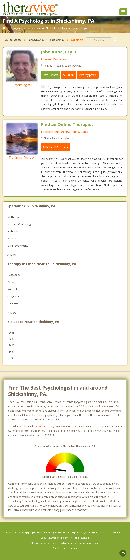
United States (12, 39)
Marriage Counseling (19, 224)
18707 (10, 358)
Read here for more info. (65, 548)
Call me (68, 74)
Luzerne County (45, 426)
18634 (10, 339)
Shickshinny (57, 39)
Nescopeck (13, 275)
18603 (10, 345)
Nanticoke (13, 289)
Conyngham (14, 296)
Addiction (12, 231)
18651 (10, 351)
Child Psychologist (17, 245)
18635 (10, 332)
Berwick (11, 282)
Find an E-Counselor (55, 147)
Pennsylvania (36, 39)
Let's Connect (50, 75)
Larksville (12, 303)
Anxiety (11, 238)
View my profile (87, 75)
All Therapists (15, 217)
